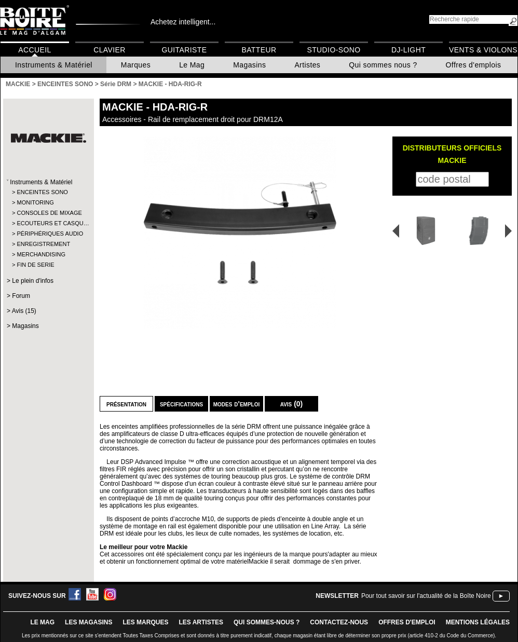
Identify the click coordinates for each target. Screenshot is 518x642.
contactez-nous (339, 622)
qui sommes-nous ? (266, 622)
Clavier (109, 50)
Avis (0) (291, 404)
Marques (136, 65)
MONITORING (35, 202)
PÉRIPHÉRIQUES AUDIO (48, 233)
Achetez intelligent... (183, 22)
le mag (42, 622)
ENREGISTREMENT (43, 244)
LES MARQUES (145, 622)
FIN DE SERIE (35, 265)
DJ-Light (408, 50)
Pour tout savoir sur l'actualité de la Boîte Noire (426, 595)
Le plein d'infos (32, 280)
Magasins (249, 65)
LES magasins (88, 622)
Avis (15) (24, 311)
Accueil (34, 50)
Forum (21, 295)
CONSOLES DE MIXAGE (48, 213)
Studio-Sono (333, 50)
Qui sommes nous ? (383, 65)
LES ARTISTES (201, 622)
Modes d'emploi (236, 404)
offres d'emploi (406, 622)
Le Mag (192, 65)
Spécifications (181, 404)
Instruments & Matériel (53, 65)
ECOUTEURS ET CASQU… (48, 223)
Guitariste (184, 50)
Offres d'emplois (473, 65)
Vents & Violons (483, 50)
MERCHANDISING (41, 254)
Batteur (258, 50)
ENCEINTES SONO (42, 192)
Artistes (307, 65)
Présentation (126, 404)
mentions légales (478, 622)
